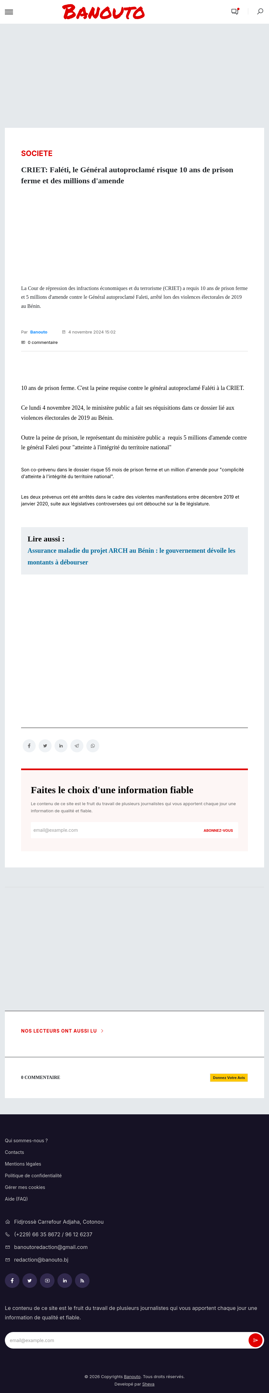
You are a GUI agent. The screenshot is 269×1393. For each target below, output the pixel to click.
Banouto (38, 331)
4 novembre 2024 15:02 (89, 331)
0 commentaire (39, 342)
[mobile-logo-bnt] (120, 12)
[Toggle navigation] (9, 12)
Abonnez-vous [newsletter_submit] (218, 830)
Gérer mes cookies (25, 1187)
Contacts (14, 1152)
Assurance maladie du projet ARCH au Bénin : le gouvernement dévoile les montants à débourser (131, 556)
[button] (234, 12)
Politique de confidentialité (33, 1175)
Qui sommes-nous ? (26, 1140)
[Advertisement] (134, 75)
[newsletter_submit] (256, 1340)
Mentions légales (23, 1164)
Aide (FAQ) (16, 1199)
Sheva (148, 1384)
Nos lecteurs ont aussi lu (62, 1031)
